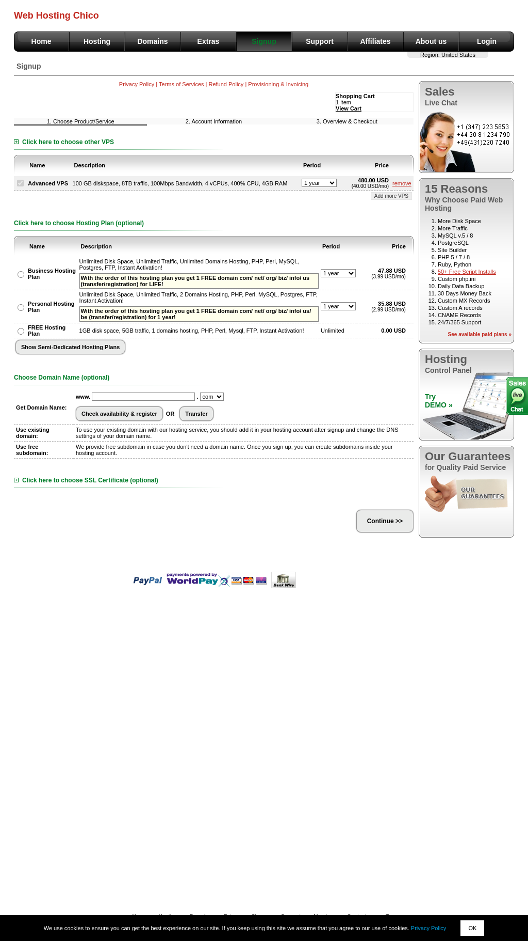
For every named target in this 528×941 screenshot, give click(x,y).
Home (41, 41)
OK (472, 928)
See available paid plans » (480, 334)
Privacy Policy (428, 928)
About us (431, 41)
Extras (208, 41)
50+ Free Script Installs (467, 272)
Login (487, 41)
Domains (152, 41)
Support (320, 41)
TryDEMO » (439, 401)
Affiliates (375, 41)
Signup (264, 41)
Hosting (97, 41)
